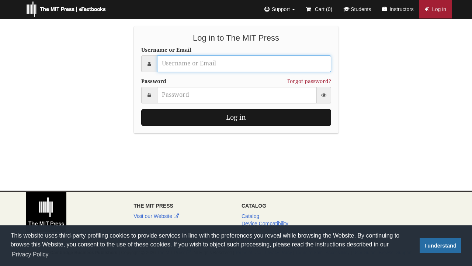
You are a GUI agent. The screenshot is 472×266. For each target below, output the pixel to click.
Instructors (397, 9)
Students (357, 9)
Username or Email (166, 50)
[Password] (237, 95)
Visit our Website (156, 216)
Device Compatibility (265, 223)
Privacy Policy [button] (30, 254)
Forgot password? (309, 81)
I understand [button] (440, 246)
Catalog (250, 216)
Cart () (319, 9)
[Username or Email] (244, 63)
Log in (435, 9)
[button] (280, 9)
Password (153, 81)
